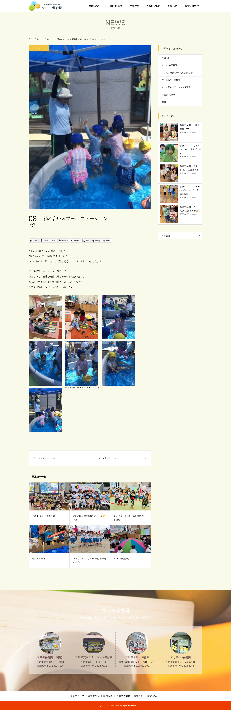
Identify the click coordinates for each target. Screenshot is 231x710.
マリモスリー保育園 (171, 80)
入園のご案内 (153, 6)
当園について (96, 6)
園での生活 (116, 6)
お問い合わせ (192, 6)
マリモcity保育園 (169, 65)
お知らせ (172, 6)
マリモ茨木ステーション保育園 (88, 388)
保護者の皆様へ (169, 94)
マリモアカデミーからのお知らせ (177, 72)
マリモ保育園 (115, 610)
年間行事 (134, 6)
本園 (164, 102)
